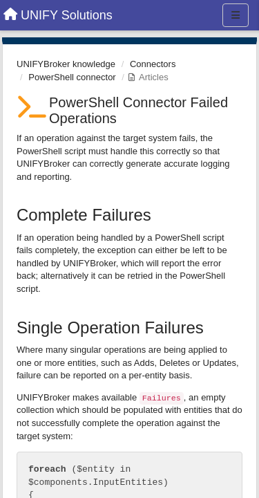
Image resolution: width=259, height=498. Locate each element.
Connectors (152, 64)
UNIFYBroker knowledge (66, 64)
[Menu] (235, 15)
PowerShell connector (71, 77)
